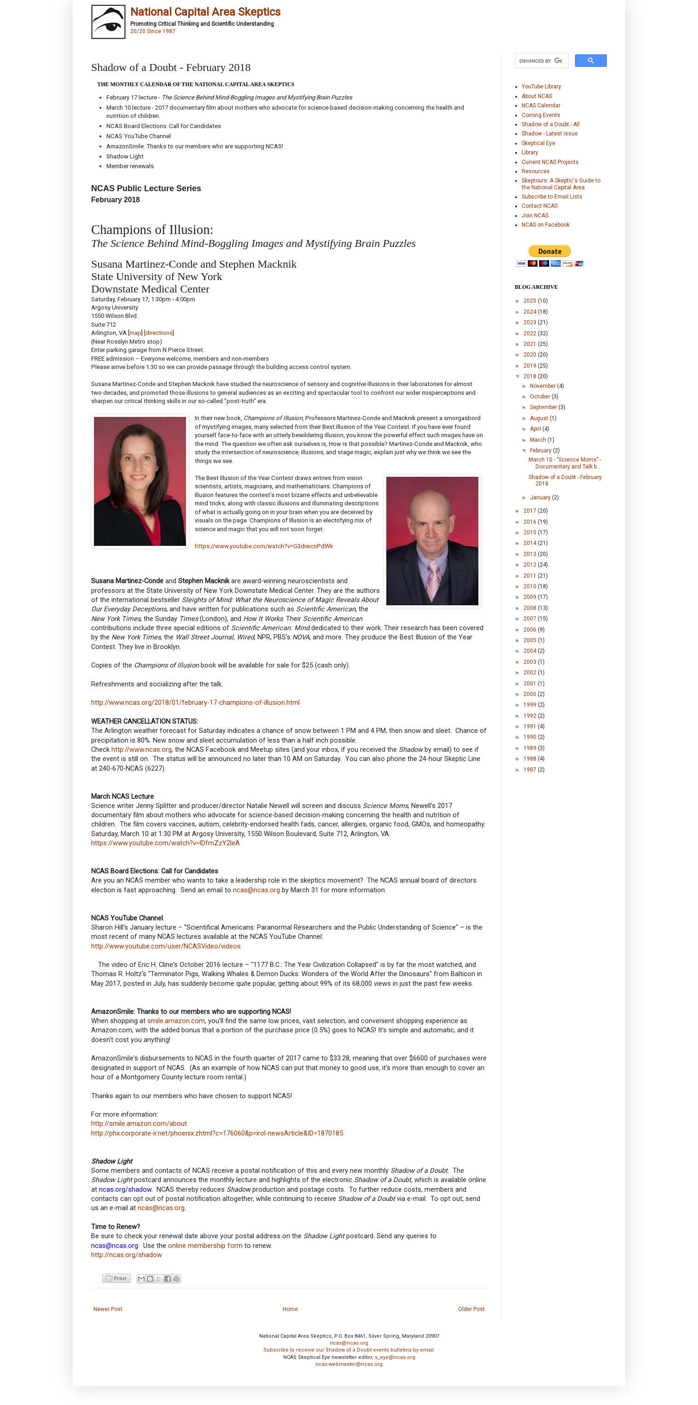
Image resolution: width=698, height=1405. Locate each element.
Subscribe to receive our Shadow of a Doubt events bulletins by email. (349, 1350)
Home (290, 1309)
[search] (540, 61)
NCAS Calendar (541, 105)
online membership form (205, 1246)
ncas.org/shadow (125, 1190)
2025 (531, 301)
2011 (531, 576)
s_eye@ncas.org (395, 1357)
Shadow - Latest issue (550, 133)
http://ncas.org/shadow (126, 1255)
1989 (531, 748)
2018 (531, 376)
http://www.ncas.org (141, 750)
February (541, 450)
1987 (531, 770)
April (536, 429)
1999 (531, 705)
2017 (531, 511)
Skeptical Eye (538, 143)
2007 (531, 618)
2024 (531, 312)
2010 (531, 586)
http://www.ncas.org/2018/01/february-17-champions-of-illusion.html (195, 703)
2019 (531, 366)
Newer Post (107, 1309)
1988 (531, 758)
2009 (531, 597)
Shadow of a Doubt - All (551, 124)
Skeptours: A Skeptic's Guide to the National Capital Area (561, 183)
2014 (531, 543)
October (541, 396)
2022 (531, 333)
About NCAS (537, 96)
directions (159, 332)
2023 (531, 322)
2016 (531, 522)
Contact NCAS (540, 206)
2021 (531, 344)
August (540, 418)
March (538, 440)
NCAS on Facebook (546, 225)
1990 (531, 737)
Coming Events (541, 115)
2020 (531, 354)
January (541, 497)
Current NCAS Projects (550, 162)
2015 (531, 532)
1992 (531, 716)
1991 (531, 726)
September (544, 407)
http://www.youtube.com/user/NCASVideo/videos (166, 946)
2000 (531, 694)
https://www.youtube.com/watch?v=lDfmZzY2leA (165, 843)
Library (530, 152)
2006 (531, 629)
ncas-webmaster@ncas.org (349, 1364)
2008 (531, 608)
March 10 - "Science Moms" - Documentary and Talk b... (565, 463)
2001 (531, 683)
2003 (531, 662)
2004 (531, 651)
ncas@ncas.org (256, 890)
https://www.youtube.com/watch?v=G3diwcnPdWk (264, 546)
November (543, 386)
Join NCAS (535, 215)
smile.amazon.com (176, 1021)
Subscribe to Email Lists (552, 196)
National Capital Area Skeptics (205, 12)
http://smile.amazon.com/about (139, 1124)
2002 (531, 672)
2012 (531, 565)
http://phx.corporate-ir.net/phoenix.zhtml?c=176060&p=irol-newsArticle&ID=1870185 (217, 1133)
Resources (536, 171)
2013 (531, 554)
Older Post (471, 1309)
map (135, 332)
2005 (531, 640)
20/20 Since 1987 (152, 31)
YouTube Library (541, 86)
